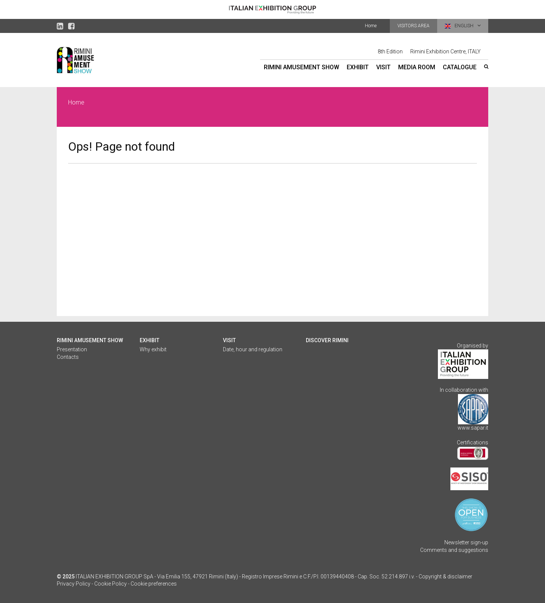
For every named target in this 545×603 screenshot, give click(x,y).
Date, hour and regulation (252, 349)
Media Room (416, 67)
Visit (383, 67)
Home (371, 25)
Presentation (72, 349)
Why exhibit (153, 349)
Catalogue (459, 67)
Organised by (472, 346)
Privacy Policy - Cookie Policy (92, 584)
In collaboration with (464, 390)
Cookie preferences (154, 584)
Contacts (68, 357)
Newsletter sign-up (466, 542)
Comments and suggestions (454, 550)
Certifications (472, 442)
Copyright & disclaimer (445, 576)
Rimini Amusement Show (301, 67)
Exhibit (358, 67)
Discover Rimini (327, 340)
